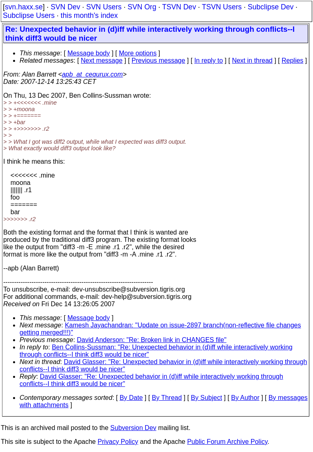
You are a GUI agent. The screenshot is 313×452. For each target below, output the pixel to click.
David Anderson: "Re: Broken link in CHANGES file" (152, 339)
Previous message (158, 60)
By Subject (206, 397)
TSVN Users (222, 7)
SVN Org (142, 7)
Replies (292, 60)
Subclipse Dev (270, 7)
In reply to (208, 60)
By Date (131, 397)
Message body (88, 53)
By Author (245, 397)
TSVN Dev (179, 7)
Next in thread (252, 60)
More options (138, 53)
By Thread (167, 397)
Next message (101, 60)
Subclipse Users (29, 15)
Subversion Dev (133, 427)
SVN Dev (65, 7)
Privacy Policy (117, 441)
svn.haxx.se (24, 7)
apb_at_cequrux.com (92, 74)
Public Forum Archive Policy (227, 441)
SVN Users (103, 7)
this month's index (89, 15)
